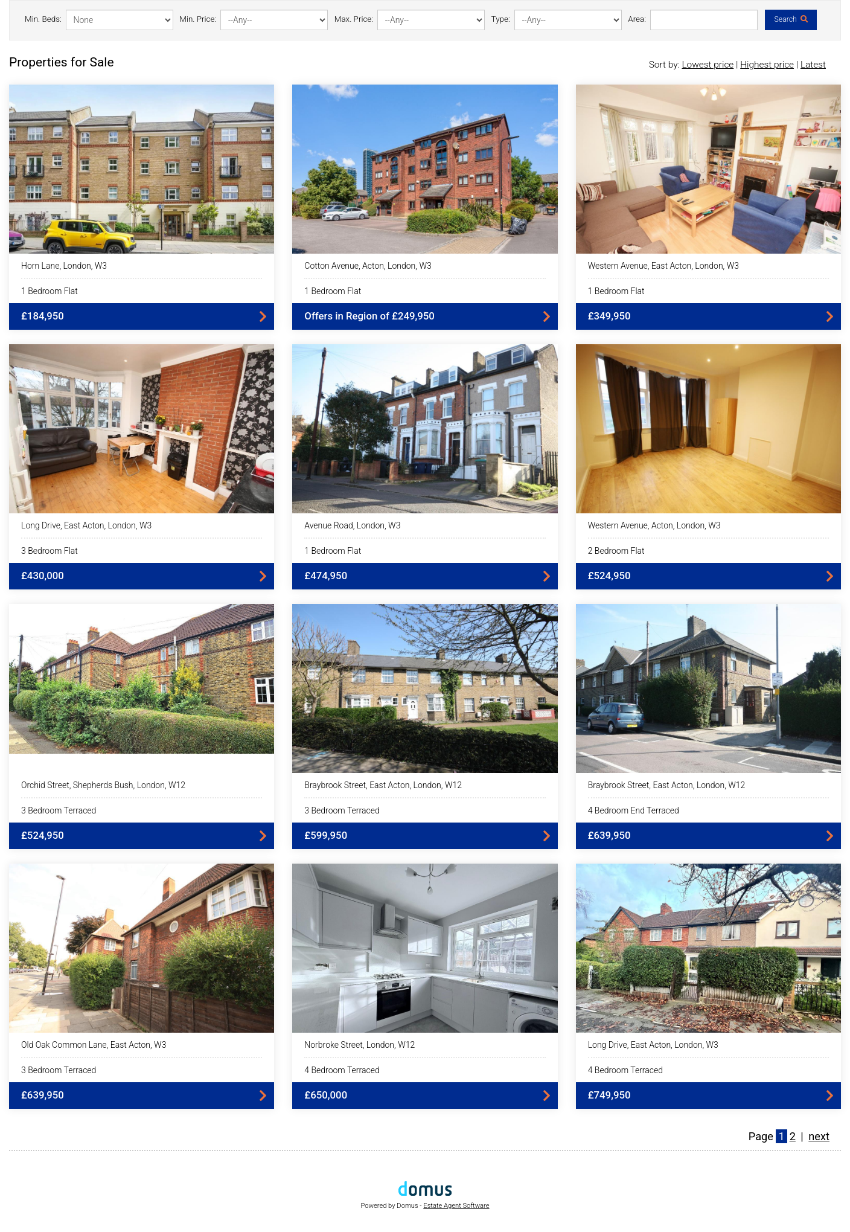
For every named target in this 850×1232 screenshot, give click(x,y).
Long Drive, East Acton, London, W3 (86, 525)
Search (790, 19)
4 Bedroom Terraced (341, 1070)
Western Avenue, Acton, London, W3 (654, 525)
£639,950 (609, 835)
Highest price (767, 64)
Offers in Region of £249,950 (369, 316)
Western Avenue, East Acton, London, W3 (663, 266)
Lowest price (707, 64)
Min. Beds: (43, 19)
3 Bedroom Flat (49, 551)
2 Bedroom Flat (616, 551)
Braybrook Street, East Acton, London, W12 (383, 785)
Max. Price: (353, 19)
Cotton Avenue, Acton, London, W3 (367, 266)
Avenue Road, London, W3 (352, 525)
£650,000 (325, 1095)
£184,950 (42, 316)
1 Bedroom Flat (49, 291)
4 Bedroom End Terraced (633, 810)
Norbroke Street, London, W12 (359, 1045)
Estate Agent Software (456, 1206)
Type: (500, 19)
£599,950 (325, 835)
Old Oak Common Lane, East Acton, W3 (93, 1045)
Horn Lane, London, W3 (64, 266)
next (818, 1136)
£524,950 (609, 575)
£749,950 (609, 1095)
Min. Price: (197, 19)
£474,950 (325, 575)
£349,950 (609, 316)
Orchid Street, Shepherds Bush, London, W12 (103, 785)
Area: (637, 19)
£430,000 (42, 575)
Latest (813, 64)
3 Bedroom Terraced (58, 810)
